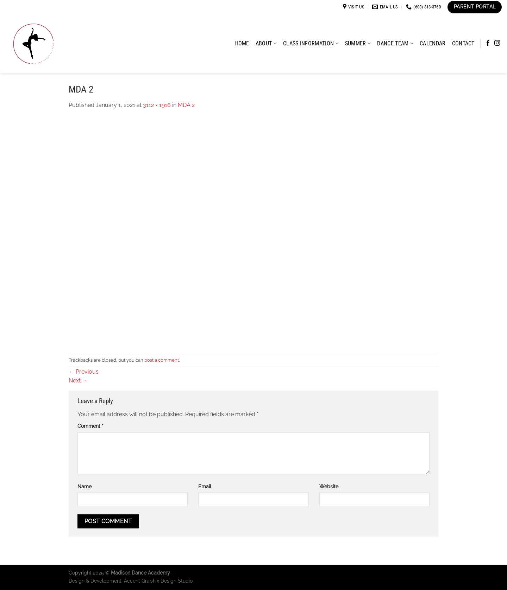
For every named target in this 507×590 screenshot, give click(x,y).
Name (84, 486)
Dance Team (395, 43)
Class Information (311, 43)
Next (78, 380)
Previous (84, 371)
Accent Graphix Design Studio (158, 581)
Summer (358, 43)
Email (204, 486)
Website (328, 486)
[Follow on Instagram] (497, 43)
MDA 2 (186, 105)
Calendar (433, 43)
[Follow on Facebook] (488, 43)
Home (241, 43)
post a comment (161, 360)
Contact (463, 43)
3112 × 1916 (157, 105)
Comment (90, 426)
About (266, 43)
